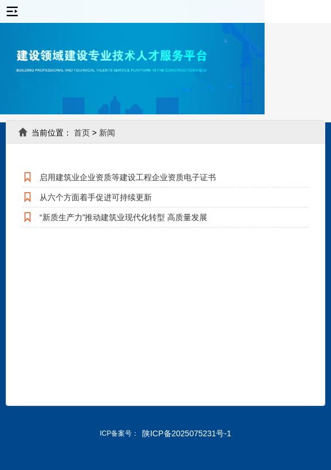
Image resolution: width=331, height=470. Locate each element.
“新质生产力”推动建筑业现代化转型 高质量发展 (123, 217)
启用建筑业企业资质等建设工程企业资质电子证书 (128, 177)
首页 (82, 132)
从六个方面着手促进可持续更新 (96, 197)
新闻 (107, 132)
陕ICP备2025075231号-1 (186, 433)
